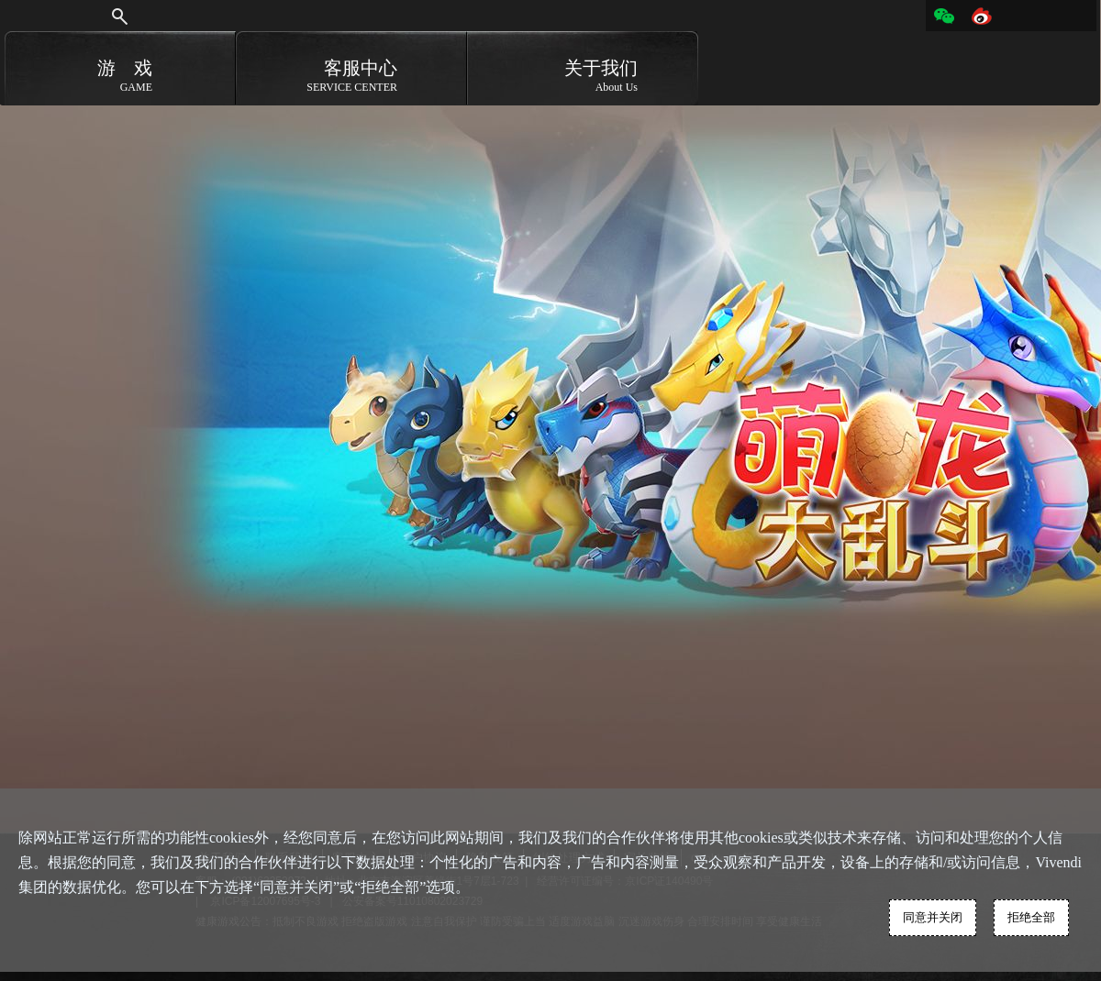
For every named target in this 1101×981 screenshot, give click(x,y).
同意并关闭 (932, 917)
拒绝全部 (1031, 917)
